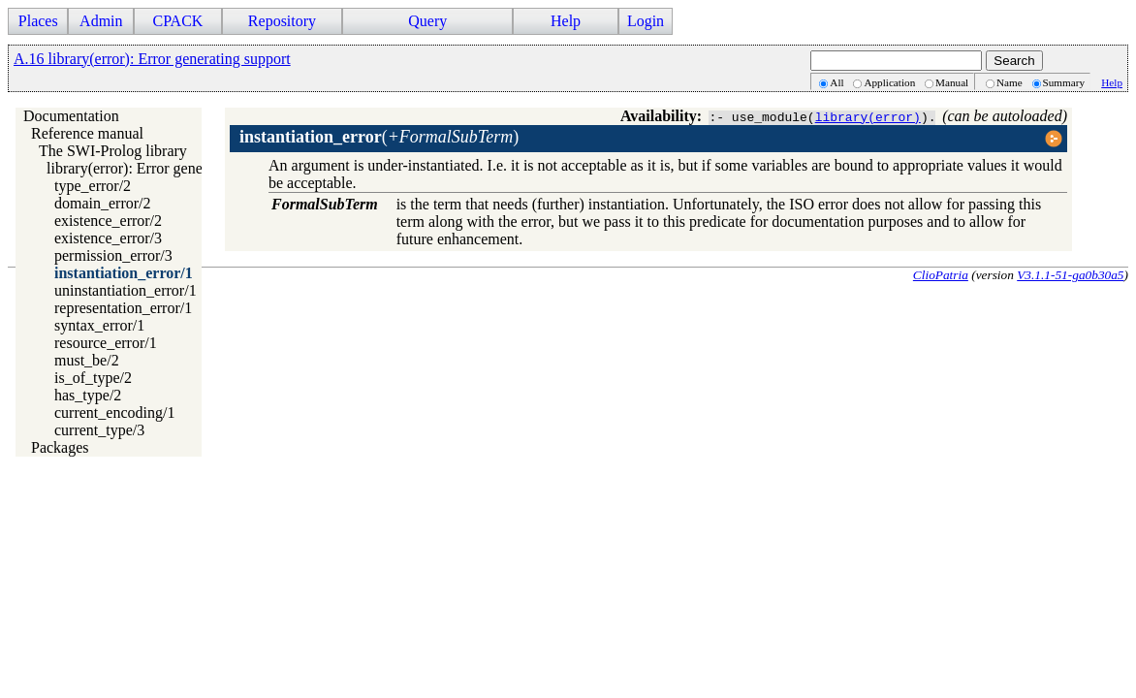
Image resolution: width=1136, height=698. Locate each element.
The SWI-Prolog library (113, 151)
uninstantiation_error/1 (125, 290)
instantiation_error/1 (123, 273)
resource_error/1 (105, 342)
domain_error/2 (102, 203)
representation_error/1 (123, 308)
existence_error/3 (108, 238)
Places (38, 21)
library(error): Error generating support (168, 168)
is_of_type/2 (93, 377)
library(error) (868, 116)
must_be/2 (86, 360)
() (379, 136)
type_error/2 (92, 185)
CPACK (177, 21)
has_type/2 (87, 395)
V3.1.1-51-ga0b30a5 (1070, 275)
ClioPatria (940, 275)
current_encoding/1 (114, 412)
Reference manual (87, 133)
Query (427, 21)
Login (645, 21)
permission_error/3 (113, 255)
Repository (282, 21)
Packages (60, 447)
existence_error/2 (108, 220)
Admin (100, 21)
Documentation (71, 116)
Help (566, 21)
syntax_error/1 (99, 325)
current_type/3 (99, 430)
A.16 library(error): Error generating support (152, 58)
